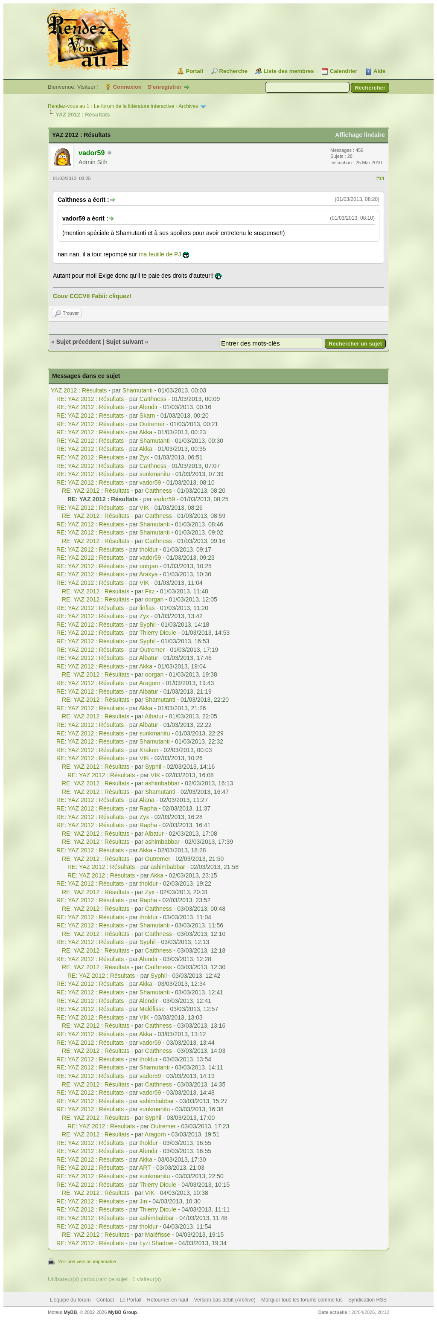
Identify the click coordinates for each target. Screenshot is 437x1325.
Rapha (148, 808)
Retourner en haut (168, 1300)
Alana (146, 799)
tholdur (149, 549)
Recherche (233, 71)
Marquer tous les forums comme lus (302, 1300)
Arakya (148, 574)
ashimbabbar (162, 783)
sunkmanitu (155, 474)
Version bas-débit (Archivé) (225, 1300)
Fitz (150, 591)
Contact (105, 1300)
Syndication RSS (367, 1300)
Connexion (127, 87)
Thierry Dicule (158, 632)
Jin (143, 1201)
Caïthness (153, 398)
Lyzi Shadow (156, 1243)
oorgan (149, 566)
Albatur (148, 657)
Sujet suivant (124, 341)
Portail (194, 71)
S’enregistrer (164, 87)
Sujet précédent (78, 341)
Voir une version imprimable (87, 1261)
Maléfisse (152, 1008)
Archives (188, 106)
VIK (144, 507)
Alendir (148, 407)
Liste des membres (289, 71)
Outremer (152, 424)
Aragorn (149, 683)
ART (145, 1167)
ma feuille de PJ (160, 254)
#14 (380, 178)
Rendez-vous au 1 (68, 106)
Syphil (148, 624)
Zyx (144, 457)
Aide (379, 71)
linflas (147, 607)
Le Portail (130, 1300)
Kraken (149, 750)
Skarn (147, 415)
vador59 (150, 482)
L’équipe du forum (70, 1300)
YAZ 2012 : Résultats (79, 390)
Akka (145, 432)
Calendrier (343, 71)
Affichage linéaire (360, 134)
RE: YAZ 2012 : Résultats (90, 398)
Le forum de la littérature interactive (134, 106)
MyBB (70, 1312)
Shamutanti (137, 390)
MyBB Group (122, 1312)
